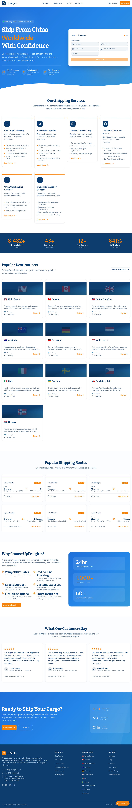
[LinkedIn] (6, 785)
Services (46, 3)
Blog (110, 760)
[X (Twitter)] (10, 785)
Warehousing (59, 771)
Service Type (75, 40)
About (69, 3)
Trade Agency (59, 774)
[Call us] (110, 3)
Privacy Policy (113, 771)
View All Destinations (120, 269)
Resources (79, 3)
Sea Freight (59, 756)
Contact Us (25, 728)
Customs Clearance (62, 767)
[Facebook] (3, 785)
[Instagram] (14, 785)
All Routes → (86, 793)
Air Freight (58, 760)
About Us (112, 756)
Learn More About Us (11, 605)
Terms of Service (114, 774)
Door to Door (59, 763)
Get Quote (125, 3)
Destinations (58, 3)
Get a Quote (9, 728)
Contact (115, 3)
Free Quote (122, 803)
